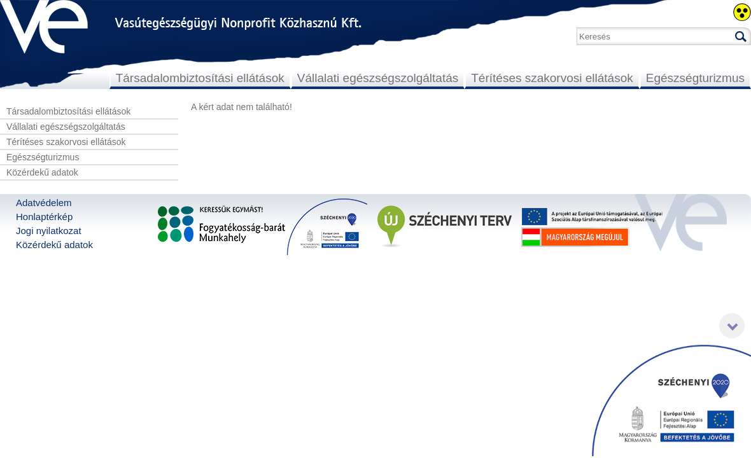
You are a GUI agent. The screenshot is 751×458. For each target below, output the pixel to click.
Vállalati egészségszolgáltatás (378, 78)
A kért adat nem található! (241, 107)
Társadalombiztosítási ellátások (200, 78)
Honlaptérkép (44, 216)
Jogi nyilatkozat (48, 230)
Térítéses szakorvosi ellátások (552, 78)
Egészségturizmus (695, 78)
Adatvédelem (44, 202)
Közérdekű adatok (42, 172)
